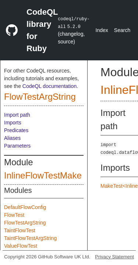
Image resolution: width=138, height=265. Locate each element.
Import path (17, 115)
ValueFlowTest (20, 246)
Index (102, 30)
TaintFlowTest (19, 230)
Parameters (17, 146)
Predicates (16, 130)
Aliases (12, 138)
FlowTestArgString (40, 97)
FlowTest (14, 215)
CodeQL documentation (49, 86)
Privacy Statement (114, 256)
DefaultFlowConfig (25, 207)
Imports (12, 123)
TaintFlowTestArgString (30, 238)
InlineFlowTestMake (43, 175)
